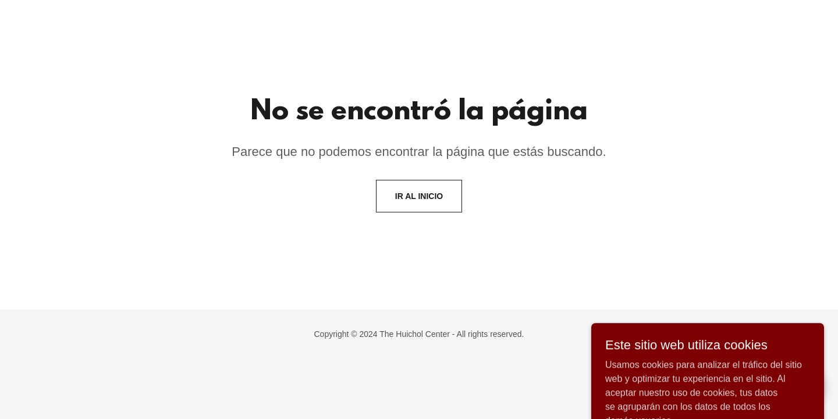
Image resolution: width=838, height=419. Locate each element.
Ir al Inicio (419, 196)
